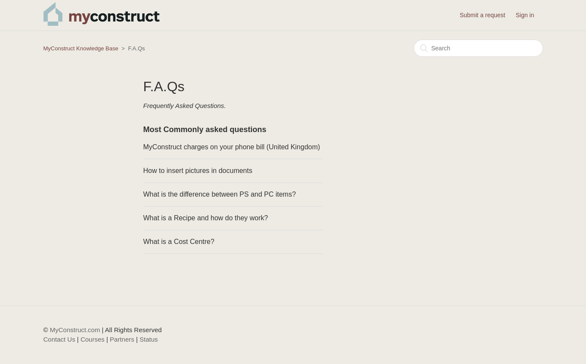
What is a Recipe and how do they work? (205, 218)
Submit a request (482, 15)
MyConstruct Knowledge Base (80, 48)
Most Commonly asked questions (205, 129)
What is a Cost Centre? (178, 241)
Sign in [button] (525, 15)
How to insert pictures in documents (197, 170)
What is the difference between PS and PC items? (219, 194)
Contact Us (59, 339)
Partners (122, 339)
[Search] (478, 48)
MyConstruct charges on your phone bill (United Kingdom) (231, 147)
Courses (93, 339)
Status (149, 339)
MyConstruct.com (75, 329)
